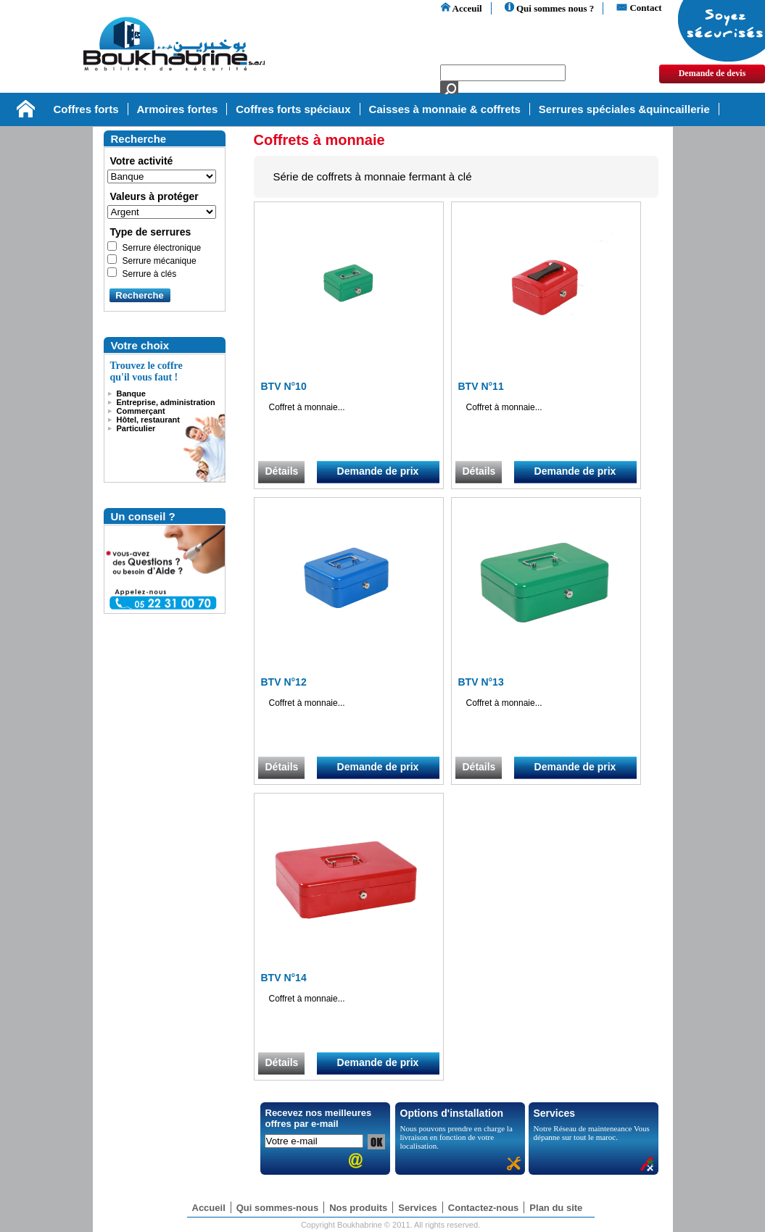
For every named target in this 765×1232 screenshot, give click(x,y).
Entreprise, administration (166, 402)
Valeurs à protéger (154, 196)
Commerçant (141, 411)
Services (417, 1207)
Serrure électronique (162, 248)
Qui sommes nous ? (550, 8)
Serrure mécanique (160, 261)
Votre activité (141, 161)
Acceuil (461, 8)
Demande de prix (378, 471)
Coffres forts (86, 109)
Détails (282, 471)
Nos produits (358, 1207)
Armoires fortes (177, 109)
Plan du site (555, 1207)
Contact (638, 7)
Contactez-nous (483, 1207)
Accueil (209, 1207)
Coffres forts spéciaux (293, 109)
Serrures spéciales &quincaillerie (624, 109)
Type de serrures (150, 232)
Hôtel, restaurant (148, 419)
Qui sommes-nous (277, 1207)
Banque (131, 393)
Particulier (136, 428)
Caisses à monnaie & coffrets (445, 109)
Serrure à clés (150, 274)
